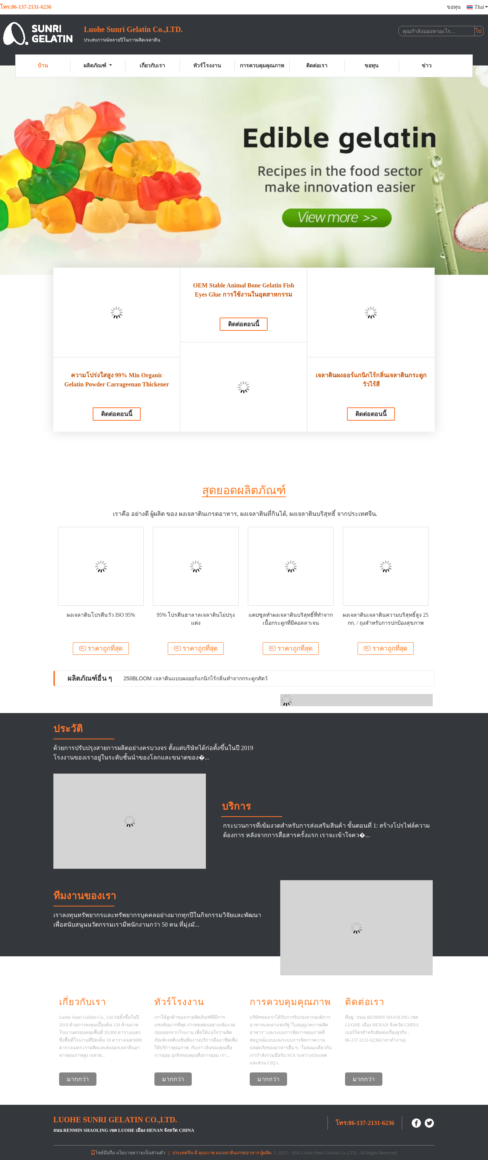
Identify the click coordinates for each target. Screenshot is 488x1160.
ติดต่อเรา (316, 66)
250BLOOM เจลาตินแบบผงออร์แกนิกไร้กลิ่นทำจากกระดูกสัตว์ (196, 678)
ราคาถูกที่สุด (101, 648)
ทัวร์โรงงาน (207, 66)
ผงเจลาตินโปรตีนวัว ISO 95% (101, 615)
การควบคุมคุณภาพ (262, 66)
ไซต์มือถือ (103, 1152)
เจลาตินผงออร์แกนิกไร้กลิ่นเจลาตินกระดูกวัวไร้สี (371, 380)
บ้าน (43, 66)
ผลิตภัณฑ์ (97, 66)
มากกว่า (78, 1079)
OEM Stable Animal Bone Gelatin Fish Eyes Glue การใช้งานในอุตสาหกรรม (243, 290)
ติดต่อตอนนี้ (116, 414)
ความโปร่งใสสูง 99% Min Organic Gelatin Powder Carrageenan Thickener (116, 380)
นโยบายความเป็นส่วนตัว (140, 1152)
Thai (481, 7)
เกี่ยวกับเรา (152, 66)
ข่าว (427, 66)
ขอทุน (454, 7)
